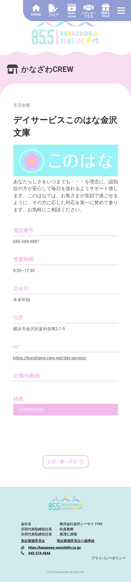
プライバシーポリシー (108, 558)
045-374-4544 (39, 553)
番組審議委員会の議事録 (75, 541)
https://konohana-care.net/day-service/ (50, 357)
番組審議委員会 (33, 541)
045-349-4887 (26, 241)
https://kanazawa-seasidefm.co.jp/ (54, 547)
